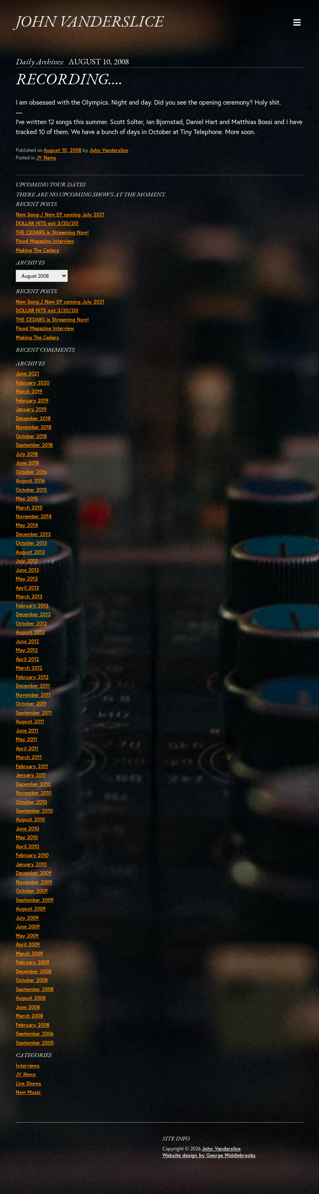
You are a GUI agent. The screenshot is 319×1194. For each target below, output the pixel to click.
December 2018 (33, 421)
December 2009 (34, 879)
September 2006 (35, 1040)
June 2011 (27, 735)
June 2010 (27, 834)
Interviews (27, 1072)
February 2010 (32, 861)
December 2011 (33, 691)
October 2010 (31, 807)
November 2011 (33, 700)
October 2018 (31, 440)
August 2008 (31, 1004)
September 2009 (35, 906)
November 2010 (34, 798)
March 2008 (29, 1022)
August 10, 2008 (62, 152)
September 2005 (35, 1049)
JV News (46, 159)
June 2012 (27, 646)
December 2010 (33, 789)
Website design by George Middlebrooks (208, 1163)
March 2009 (29, 960)
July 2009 (27, 924)
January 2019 (31, 413)
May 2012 (27, 655)
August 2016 (30, 485)
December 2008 (34, 977)
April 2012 (27, 664)
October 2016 (31, 475)
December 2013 (33, 538)
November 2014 (34, 520)
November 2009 (34, 888)
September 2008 (35, 995)
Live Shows (28, 1090)
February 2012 (32, 682)
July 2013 (27, 565)
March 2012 (29, 673)
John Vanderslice (93, 22)
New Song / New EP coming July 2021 (60, 216)
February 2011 (32, 771)
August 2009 (31, 915)
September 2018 (34, 448)
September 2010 (34, 816)
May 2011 (26, 744)
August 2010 (30, 825)
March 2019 (29, 395)
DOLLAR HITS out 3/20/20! (47, 226)
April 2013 (27, 592)
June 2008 (28, 1013)
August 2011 (30, 727)
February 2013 (32, 610)
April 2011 (27, 753)
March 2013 (29, 601)
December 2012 (33, 619)
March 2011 (29, 762)
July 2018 (27, 458)
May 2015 (27, 502)
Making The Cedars (37, 252)
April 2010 (27, 852)
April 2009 (28, 950)
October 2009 (32, 897)
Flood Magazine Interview (45, 243)
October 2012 (31, 628)
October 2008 (32, 987)
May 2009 (27, 942)
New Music (28, 1099)
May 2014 (27, 529)
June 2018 (27, 466)
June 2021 (27, 377)
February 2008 (32, 1031)
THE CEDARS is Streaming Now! (52, 234)
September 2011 (34, 717)
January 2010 (31, 870)
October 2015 (31, 493)
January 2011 (31, 780)
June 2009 (28, 933)
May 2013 (27, 583)
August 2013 (30, 556)
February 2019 (32, 404)
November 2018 (34, 431)
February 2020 (32, 386)
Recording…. (71, 81)
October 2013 (31, 547)
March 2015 (29, 511)
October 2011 (31, 708)
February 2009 (32, 969)
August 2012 (30, 637)
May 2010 (27, 843)
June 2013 (27, 574)
